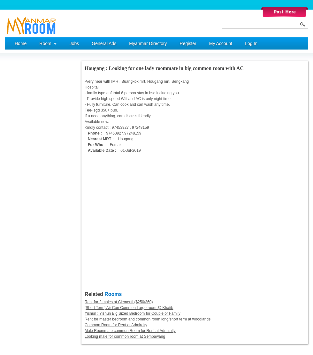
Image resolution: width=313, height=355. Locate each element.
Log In (251, 43)
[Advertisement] (30, 157)
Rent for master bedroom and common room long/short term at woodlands (147, 319)
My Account (220, 43)
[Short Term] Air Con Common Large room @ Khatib (129, 307)
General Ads (104, 43)
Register (188, 43)
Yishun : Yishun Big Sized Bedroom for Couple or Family (132, 313)
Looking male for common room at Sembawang (125, 336)
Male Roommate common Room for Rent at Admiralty (130, 330)
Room (45, 43)
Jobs (74, 43)
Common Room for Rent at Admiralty (116, 325)
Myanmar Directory (148, 43)
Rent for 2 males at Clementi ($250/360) (119, 302)
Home (21, 43)
